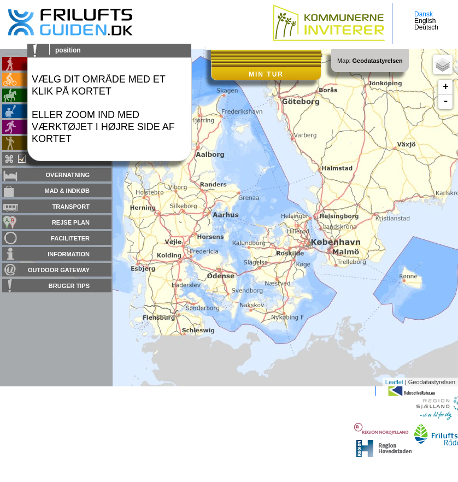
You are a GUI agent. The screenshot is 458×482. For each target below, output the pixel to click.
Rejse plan (71, 222)
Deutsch (426, 27)
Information (69, 254)
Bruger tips (69, 286)
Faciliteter (70, 238)
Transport (71, 206)
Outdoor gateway (59, 270)
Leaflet (394, 382)
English (425, 21)
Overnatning (68, 175)
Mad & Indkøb (67, 190)
